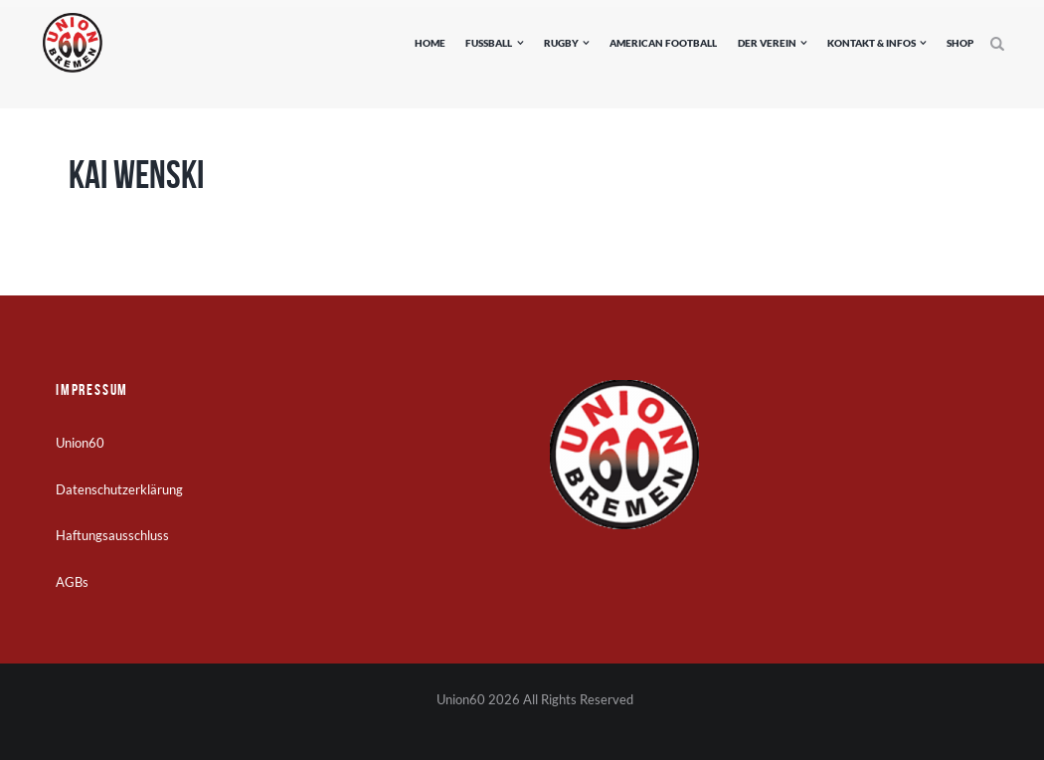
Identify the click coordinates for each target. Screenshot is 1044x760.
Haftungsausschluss (112, 535)
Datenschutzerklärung (119, 489)
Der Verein (767, 43)
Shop (960, 43)
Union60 (80, 443)
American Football (663, 43)
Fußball (488, 43)
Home (430, 43)
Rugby (561, 43)
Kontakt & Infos (871, 43)
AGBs (72, 582)
